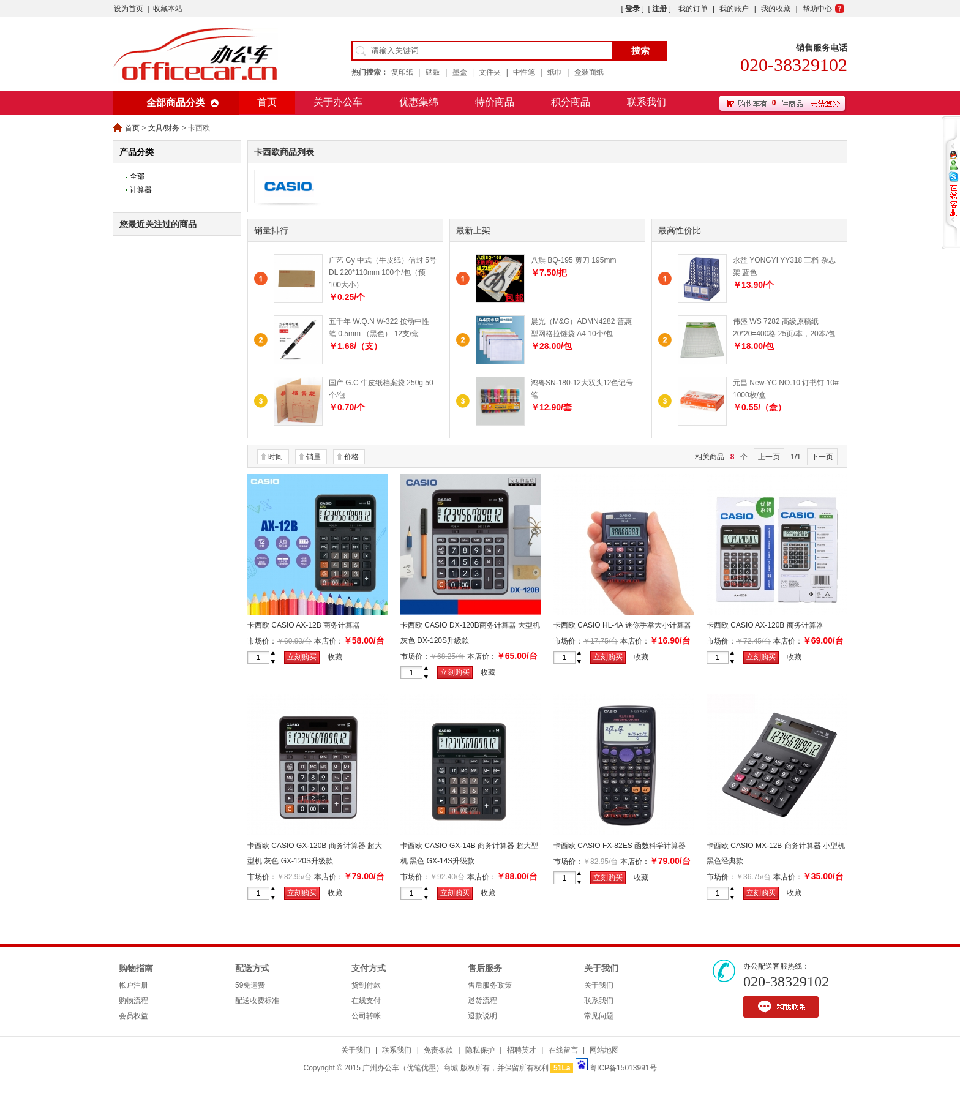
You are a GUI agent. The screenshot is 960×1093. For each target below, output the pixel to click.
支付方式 (368, 968)
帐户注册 (133, 985)
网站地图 (604, 1050)
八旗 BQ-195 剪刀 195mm (573, 260)
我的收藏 (775, 8)
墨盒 (459, 72)
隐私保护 (480, 1050)
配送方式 (252, 968)
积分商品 (570, 102)
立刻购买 (302, 657)
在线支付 (366, 1000)
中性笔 (524, 72)
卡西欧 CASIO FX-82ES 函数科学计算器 (619, 845)
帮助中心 (817, 8)
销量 (313, 457)
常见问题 (598, 1016)
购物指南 (136, 968)
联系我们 (646, 102)
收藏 (335, 657)
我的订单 (693, 8)
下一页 (822, 457)
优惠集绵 (418, 102)
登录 (632, 8)
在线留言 (563, 1050)
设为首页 (128, 8)
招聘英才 (521, 1050)
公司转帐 (366, 1016)
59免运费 (250, 985)
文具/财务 (163, 128)
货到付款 (366, 985)
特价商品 (494, 102)
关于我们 (601, 968)
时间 (275, 457)
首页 (267, 102)
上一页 (769, 457)
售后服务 (485, 968)
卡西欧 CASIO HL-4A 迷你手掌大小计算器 (622, 625)
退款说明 (482, 1016)
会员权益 (133, 1016)
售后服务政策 (490, 985)
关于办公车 (337, 102)
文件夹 (490, 72)
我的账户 (734, 8)
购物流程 (133, 1000)
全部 (137, 176)
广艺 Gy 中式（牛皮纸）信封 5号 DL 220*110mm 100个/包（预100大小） (383, 272)
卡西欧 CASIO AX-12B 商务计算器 (303, 625)
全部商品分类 (175, 102)
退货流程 (482, 1000)
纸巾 (554, 72)
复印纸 (402, 72)
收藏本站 (167, 8)
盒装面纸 (589, 72)
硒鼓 (433, 72)
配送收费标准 (257, 1000)
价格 (351, 457)
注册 (659, 8)
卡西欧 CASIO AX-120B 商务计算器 (765, 625)
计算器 (141, 190)
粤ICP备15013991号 (623, 1068)
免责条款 (438, 1050)
